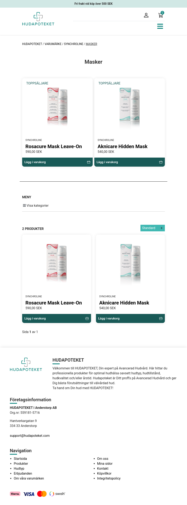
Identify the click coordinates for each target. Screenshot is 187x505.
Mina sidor (105, 464)
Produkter (21, 464)
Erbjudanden (23, 473)
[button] (161, 15)
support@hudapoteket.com (30, 436)
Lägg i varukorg (57, 162)
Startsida (20, 459)
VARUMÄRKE (53, 44)
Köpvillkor (104, 473)
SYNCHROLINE (73, 44)
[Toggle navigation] (160, 26)
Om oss (102, 459)
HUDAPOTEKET (32, 44)
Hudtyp (19, 468)
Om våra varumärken (29, 478)
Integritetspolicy (109, 478)
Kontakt (102, 468)
